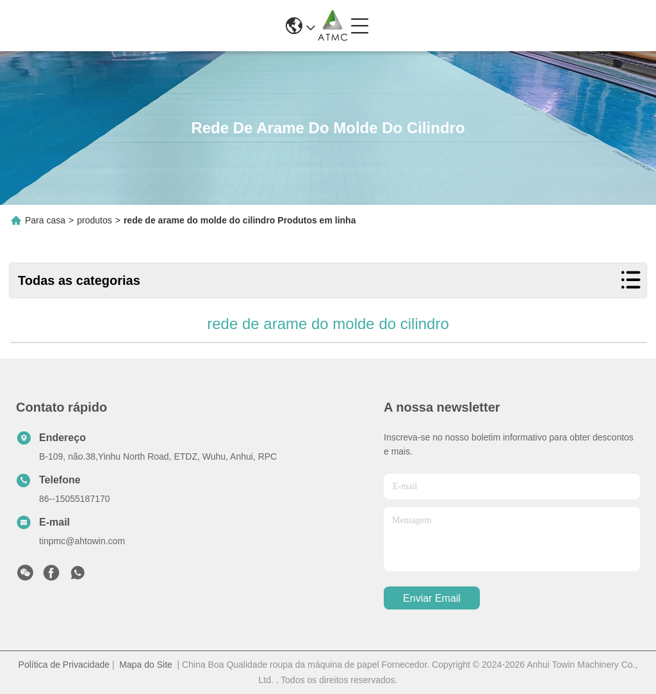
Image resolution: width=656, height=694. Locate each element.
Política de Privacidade (64, 664)
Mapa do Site (145, 664)
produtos (94, 220)
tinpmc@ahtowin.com (82, 541)
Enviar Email (432, 598)
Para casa (45, 220)
